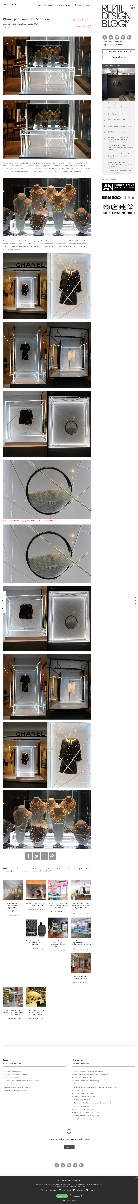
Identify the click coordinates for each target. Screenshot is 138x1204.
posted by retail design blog (14, 24)
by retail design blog (13, 915)
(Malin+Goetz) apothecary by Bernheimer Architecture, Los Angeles (13, 907)
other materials (85, 869)
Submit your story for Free (118, 51)
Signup (13, 5)
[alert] (69, 1190)
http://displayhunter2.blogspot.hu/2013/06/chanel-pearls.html (28, 521)
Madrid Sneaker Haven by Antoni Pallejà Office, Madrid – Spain (81, 943)
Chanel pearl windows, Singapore (26, 19)
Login (5, 5)
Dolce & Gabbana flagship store (81, 977)
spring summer (17, 871)
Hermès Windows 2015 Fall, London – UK (36, 904)
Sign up (69, 1147)
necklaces (75, 869)
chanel (15, 869)
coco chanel (29, 869)
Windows (53, 871)
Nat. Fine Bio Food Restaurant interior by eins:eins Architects (81, 906)
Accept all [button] (62, 1196)
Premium (69, 5)
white (47, 871)
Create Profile (119, 57)
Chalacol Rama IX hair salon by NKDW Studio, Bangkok (36, 1012)
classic (21, 869)
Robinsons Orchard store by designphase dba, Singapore (13, 1012)
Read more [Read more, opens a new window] (81, 1186)
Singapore (7, 871)
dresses (37, 869)
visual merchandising (36, 871)
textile (26, 871)
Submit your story (56, 5)
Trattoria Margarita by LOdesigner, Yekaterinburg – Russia (58, 943)
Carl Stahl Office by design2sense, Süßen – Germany (58, 905)
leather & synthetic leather (55, 869)
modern (68, 869)
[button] (42, 1190)
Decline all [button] (76, 1196)
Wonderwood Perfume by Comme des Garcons (36, 943)
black (10, 869)
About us (42, 5)
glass (43, 869)
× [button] (136, 1178)
